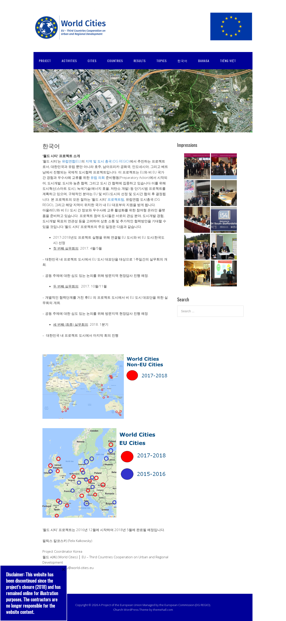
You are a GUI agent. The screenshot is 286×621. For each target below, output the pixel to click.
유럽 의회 (97, 177)
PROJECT (45, 60)
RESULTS (140, 60)
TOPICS (161, 60)
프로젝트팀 (115, 199)
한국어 (182, 60)
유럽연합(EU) (71, 161)
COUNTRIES (115, 60)
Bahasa (203, 60)
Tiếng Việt (228, 60)
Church (118, 610)
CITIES (92, 60)
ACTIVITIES (69, 60)
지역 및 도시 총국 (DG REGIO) (108, 161)
